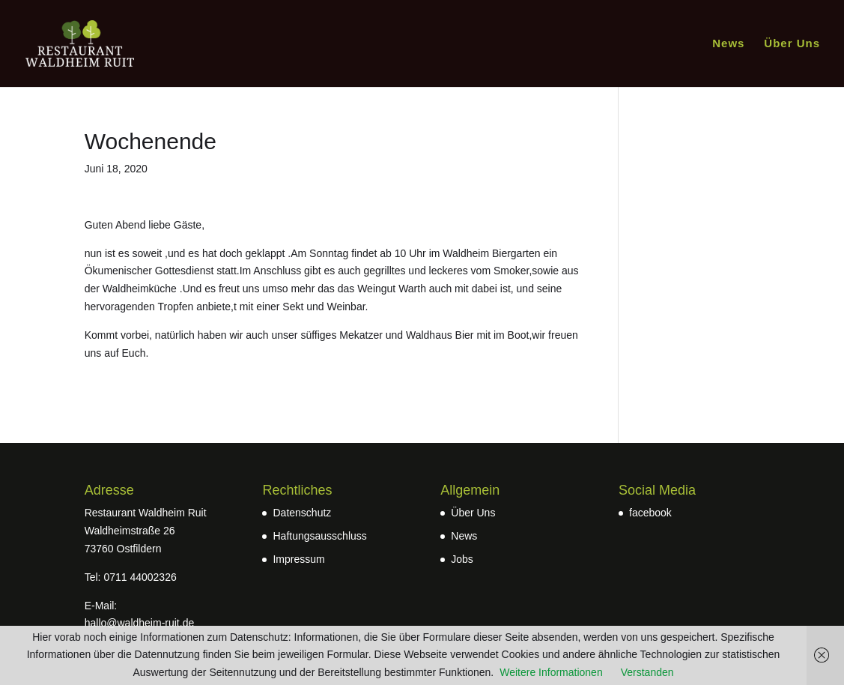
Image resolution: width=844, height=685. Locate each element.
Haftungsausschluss (319, 536)
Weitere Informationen (551, 672)
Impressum (298, 559)
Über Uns (792, 43)
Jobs (462, 559)
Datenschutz (302, 513)
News (728, 43)
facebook (650, 513)
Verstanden (647, 672)
